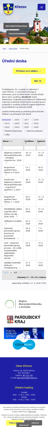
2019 (7, 123)
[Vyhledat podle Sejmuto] (42, 148)
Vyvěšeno (29, 141)
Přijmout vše (14, 423)
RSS (38, 80)
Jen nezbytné (33, 423)
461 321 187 (28, 375)
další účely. (32, 412)
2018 (36, 119)
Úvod (4, 48)
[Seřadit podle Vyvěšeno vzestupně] (25, 142)
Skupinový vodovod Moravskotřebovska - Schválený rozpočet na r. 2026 (13, 157)
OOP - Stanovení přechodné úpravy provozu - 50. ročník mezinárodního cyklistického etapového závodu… (12, 250)
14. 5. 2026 (40, 263)
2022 (36, 123)
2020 (17, 123)
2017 (26, 119)
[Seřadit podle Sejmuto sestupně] (38, 143)
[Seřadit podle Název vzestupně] (12, 140)
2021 (26, 123)
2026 (36, 127)
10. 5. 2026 (40, 244)
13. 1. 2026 (28, 168)
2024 (17, 127)
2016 (17, 119)
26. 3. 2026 (28, 198)
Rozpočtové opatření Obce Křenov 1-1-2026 (11, 200)
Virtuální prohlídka (16, 26)
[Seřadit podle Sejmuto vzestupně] (38, 142)
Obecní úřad (13, 48)
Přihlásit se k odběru (29, 70)
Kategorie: (6, 119)
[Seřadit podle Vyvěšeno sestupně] (25, 143)
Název (7, 141)
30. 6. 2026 (40, 168)
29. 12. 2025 (28, 153)
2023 (7, 127)
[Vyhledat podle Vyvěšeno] (30, 148)
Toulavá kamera (17, 33)
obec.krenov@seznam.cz (27, 378)
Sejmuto (42, 141)
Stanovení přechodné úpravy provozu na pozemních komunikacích (12, 233)
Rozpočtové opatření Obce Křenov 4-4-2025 (11, 171)
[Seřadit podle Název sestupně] (12, 141)
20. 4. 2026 (28, 222)
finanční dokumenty (13, 131)
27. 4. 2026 (28, 263)
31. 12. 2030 (41, 210)
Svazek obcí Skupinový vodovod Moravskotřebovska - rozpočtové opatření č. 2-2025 (13, 185)
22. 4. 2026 (28, 244)
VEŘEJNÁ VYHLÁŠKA (13, 222)
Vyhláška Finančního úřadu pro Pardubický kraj (12, 265)
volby (7, 134)
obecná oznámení (34, 131)
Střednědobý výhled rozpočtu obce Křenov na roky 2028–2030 (13, 213)
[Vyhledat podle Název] (12, 148)
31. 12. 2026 (41, 153)
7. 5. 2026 (40, 222)
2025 (26, 127)
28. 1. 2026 (28, 180)
